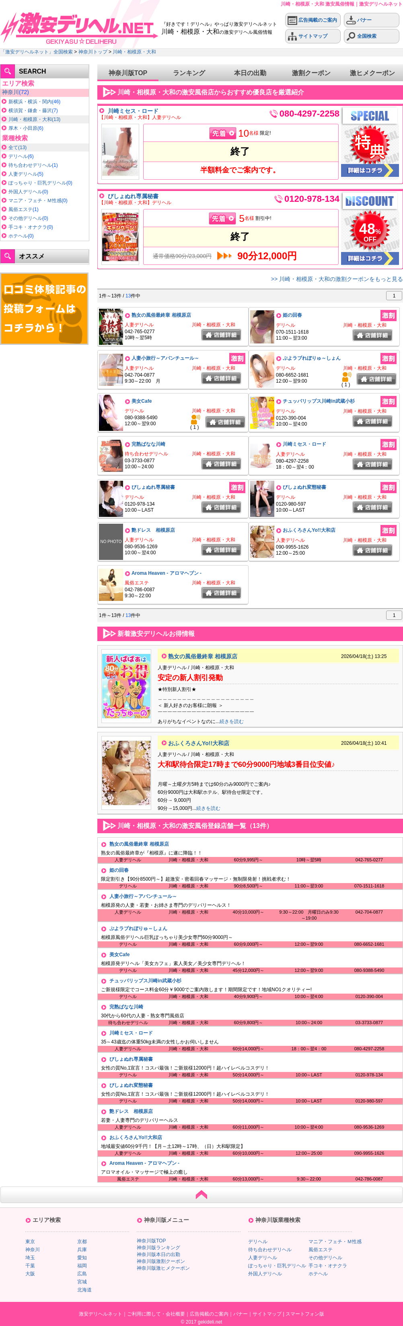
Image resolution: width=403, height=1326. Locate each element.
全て (13, 147)
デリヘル (18, 156)
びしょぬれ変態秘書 (304, 487)
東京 (30, 1241)
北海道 (84, 1290)
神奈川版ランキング (158, 1247)
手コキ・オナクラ (27, 227)
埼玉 (30, 1257)
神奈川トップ (92, 52)
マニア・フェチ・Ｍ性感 (35, 200)
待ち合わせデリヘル (30, 165)
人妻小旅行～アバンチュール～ (165, 358)
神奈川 (10, 92)
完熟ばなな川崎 (148, 444)
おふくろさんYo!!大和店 (309, 530)
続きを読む (232, 721)
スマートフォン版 (305, 1314)
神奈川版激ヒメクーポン (163, 1268)
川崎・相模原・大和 (134, 52)
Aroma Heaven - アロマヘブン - (167, 573)
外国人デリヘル (25, 192)
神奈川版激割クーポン (161, 1261)
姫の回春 (292, 315)
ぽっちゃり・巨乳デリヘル (37, 183)
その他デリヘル (25, 218)
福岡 (82, 1266)
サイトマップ (307, 36)
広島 (82, 1274)
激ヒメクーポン (372, 73)
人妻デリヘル (22, 174)
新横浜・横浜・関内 (30, 102)
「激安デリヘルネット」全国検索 (36, 52)
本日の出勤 (250, 73)
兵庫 (82, 1249)
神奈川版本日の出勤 (158, 1254)
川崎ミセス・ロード (133, 111)
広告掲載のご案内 (312, 20)
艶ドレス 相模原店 (153, 530)
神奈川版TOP (128, 73)
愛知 (82, 1257)
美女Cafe (142, 401)
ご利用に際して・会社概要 (156, 1314)
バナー (359, 20)
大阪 (30, 1274)
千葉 (30, 1266)
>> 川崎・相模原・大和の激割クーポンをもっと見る (337, 279)
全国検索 (361, 36)
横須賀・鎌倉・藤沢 (30, 110)
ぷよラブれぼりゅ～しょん (312, 358)
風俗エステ (20, 209)
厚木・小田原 (22, 128)
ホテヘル (18, 236)
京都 (82, 1241)
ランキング (189, 73)
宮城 (82, 1282)
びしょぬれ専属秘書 (133, 196)
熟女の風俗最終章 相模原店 (161, 315)
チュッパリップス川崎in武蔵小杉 (319, 401)
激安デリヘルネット (100, 1314)
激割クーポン (311, 73)
